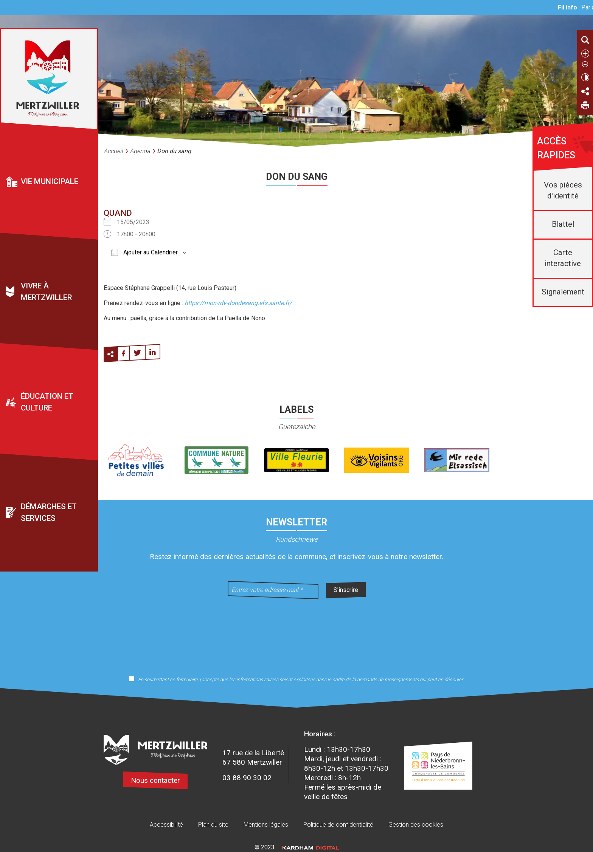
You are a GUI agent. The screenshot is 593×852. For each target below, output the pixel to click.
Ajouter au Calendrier (144, 252)
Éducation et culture (47, 402)
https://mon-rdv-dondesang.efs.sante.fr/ (238, 303)
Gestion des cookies (415, 824)
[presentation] (296, 632)
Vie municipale (49, 181)
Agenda (140, 151)
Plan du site (213, 824)
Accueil (113, 151)
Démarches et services (49, 512)
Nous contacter (155, 780)
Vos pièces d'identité (563, 190)
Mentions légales (266, 824)
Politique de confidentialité (338, 824)
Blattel (563, 224)
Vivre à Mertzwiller (46, 292)
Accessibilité (166, 824)
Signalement (563, 291)
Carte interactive (563, 258)
